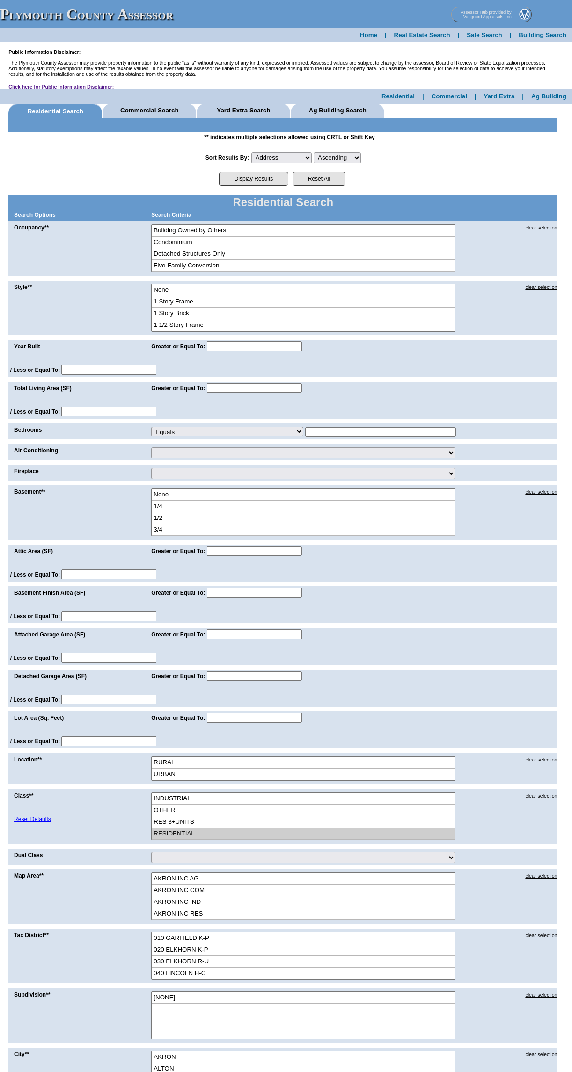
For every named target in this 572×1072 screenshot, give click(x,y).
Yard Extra (499, 96)
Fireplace (26, 471)
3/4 (303, 530)
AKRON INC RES (303, 914)
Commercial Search (149, 110)
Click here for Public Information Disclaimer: (61, 86)
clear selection (541, 227)
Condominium (303, 242)
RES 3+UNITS (303, 822)
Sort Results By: (227, 158)
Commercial (449, 96)
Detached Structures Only (303, 254)
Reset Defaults (32, 819)
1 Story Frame (303, 302)
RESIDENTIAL (303, 834)
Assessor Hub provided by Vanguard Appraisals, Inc (486, 14)
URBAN (303, 774)
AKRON (303, 1057)
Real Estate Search (422, 34)
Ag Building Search (338, 110)
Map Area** (29, 875)
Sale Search (484, 34)
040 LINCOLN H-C (303, 973)
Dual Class (28, 855)
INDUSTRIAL (303, 799)
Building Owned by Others (303, 231)
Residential (398, 96)
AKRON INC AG (303, 879)
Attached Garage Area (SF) (49, 634)
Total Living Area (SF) (43, 388)
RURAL (303, 763)
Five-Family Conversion (303, 266)
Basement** (29, 491)
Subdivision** (32, 994)
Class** (23, 795)
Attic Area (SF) (33, 551)
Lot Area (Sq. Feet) (39, 718)
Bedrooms (28, 430)
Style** (23, 287)
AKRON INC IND (303, 902)
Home (368, 34)
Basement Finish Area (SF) (49, 593)
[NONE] (303, 998)
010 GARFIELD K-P (303, 938)
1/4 (303, 506)
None (303, 290)
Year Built (27, 346)
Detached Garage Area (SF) (50, 676)
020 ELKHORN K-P (303, 950)
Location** (28, 759)
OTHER (303, 810)
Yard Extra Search (243, 110)
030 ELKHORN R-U (303, 962)
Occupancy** (31, 227)
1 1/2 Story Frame (303, 325)
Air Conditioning (36, 450)
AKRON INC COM (303, 890)
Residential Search (55, 111)
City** (21, 1054)
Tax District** (31, 935)
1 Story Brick (303, 313)
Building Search (542, 34)
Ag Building (548, 96)
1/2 (303, 518)
